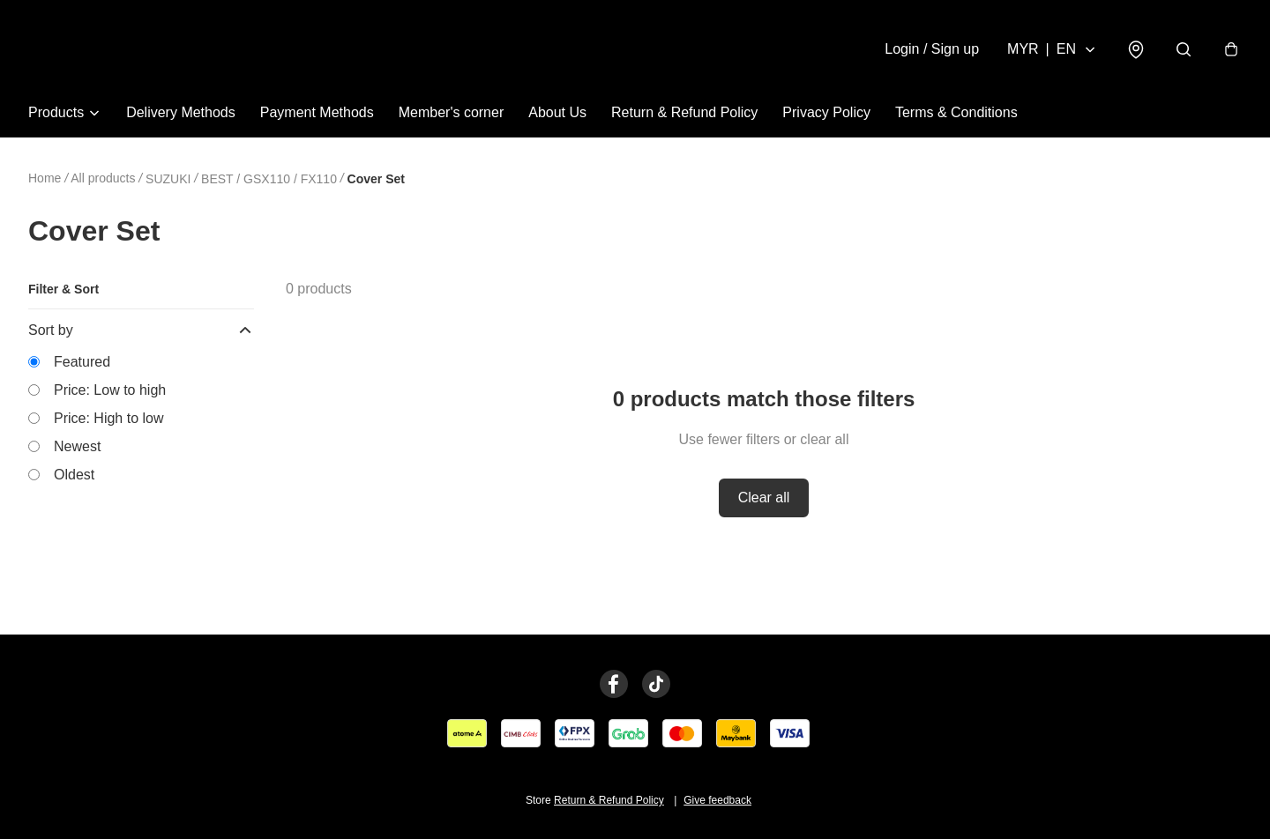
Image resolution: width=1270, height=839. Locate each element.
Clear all (764, 497)
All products (103, 178)
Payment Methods (317, 112)
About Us (557, 112)
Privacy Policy (826, 112)
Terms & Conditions (956, 112)
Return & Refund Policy (684, 112)
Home (44, 178)
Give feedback (717, 800)
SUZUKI (168, 179)
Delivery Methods (180, 112)
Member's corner (451, 112)
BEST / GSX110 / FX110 (269, 179)
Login (932, 48)
